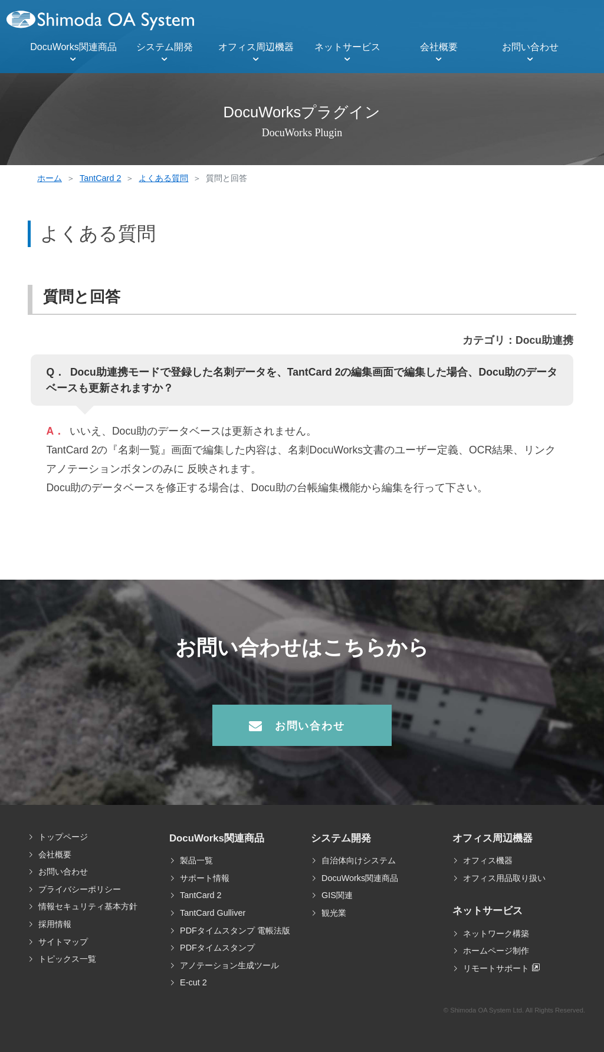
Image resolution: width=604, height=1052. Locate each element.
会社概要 (439, 47)
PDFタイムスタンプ (217, 947)
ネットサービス (347, 47)
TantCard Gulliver (212, 913)
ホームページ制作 (496, 950)
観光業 (333, 913)
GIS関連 (337, 895)
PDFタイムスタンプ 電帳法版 (235, 930)
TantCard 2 (100, 178)
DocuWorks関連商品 (73, 47)
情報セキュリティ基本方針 (87, 906)
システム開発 (164, 47)
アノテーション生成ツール (229, 965)
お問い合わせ (530, 47)
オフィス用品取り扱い (504, 878)
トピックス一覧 (67, 959)
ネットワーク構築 (496, 933)
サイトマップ (63, 941)
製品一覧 (196, 860)
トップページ (63, 836)
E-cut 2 (193, 982)
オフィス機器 (488, 860)
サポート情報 (204, 878)
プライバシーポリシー (79, 889)
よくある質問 (163, 178)
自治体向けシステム (358, 860)
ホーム (49, 178)
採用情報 (54, 924)
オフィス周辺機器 (256, 47)
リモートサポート (496, 968)
